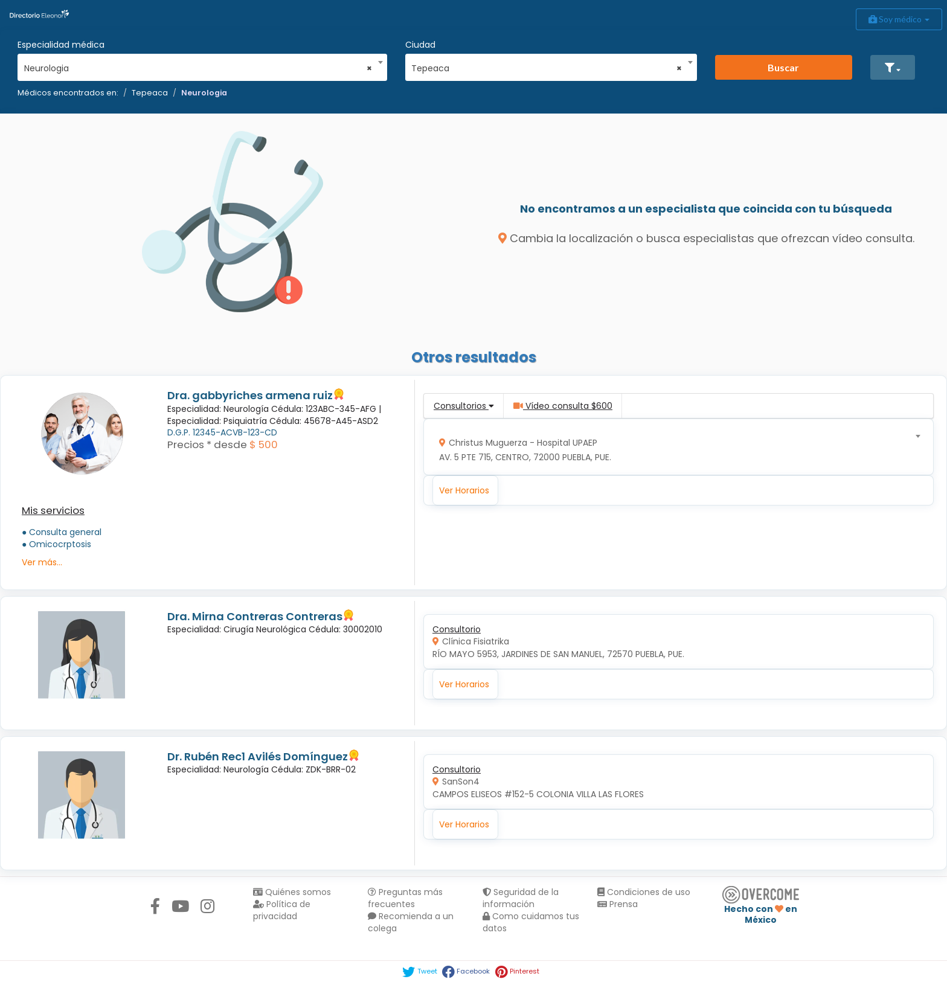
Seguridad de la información (521, 898)
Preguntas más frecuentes (405, 898)
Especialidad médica (61, 45)
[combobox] (198, 65)
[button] (892, 67)
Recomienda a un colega (411, 922)
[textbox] (674, 447)
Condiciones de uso (643, 892)
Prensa (617, 904)
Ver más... (42, 562)
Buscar (783, 67)
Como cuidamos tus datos (531, 922)
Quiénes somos (292, 892)
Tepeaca (150, 93)
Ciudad (420, 45)
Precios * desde (207, 444)
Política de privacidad (281, 910)
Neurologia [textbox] (198, 68)
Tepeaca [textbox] (546, 68)
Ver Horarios (464, 490)
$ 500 (263, 444)
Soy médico (898, 19)
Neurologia (204, 93)
